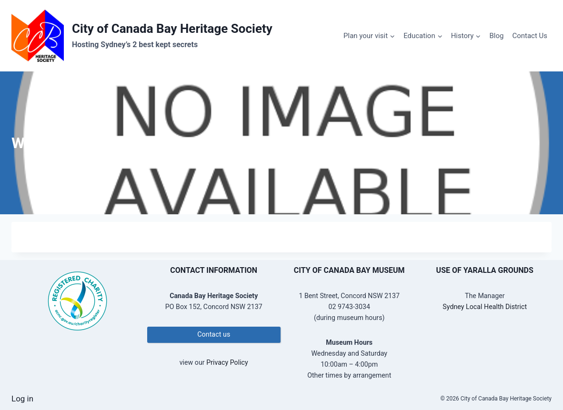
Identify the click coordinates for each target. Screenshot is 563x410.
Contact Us (529, 35)
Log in (22, 398)
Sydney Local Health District (484, 306)
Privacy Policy (227, 362)
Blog (496, 35)
